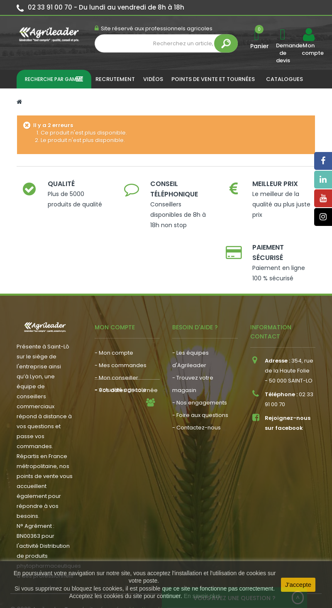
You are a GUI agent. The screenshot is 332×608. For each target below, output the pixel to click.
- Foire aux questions (200, 383)
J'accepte (298, 584)
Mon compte (308, 49)
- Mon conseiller (116, 346)
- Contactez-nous (196, 396)
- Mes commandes (120, 334)
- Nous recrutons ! (119, 392)
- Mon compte (114, 321)
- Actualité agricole (120, 380)
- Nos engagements (199, 371)
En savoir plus (202, 596)
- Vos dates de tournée (126, 359)
